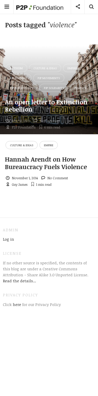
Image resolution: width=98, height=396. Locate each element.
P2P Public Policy (21, 88)
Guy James (19, 184)
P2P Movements (49, 78)
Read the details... (19, 280)
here (16, 304)
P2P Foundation (24, 127)
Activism (16, 68)
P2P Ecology (18, 78)
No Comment (50, 120)
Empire (72, 68)
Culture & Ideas (45, 68)
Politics (80, 88)
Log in (8, 239)
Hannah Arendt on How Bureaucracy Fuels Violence (46, 163)
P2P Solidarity (54, 88)
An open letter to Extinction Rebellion (46, 106)
